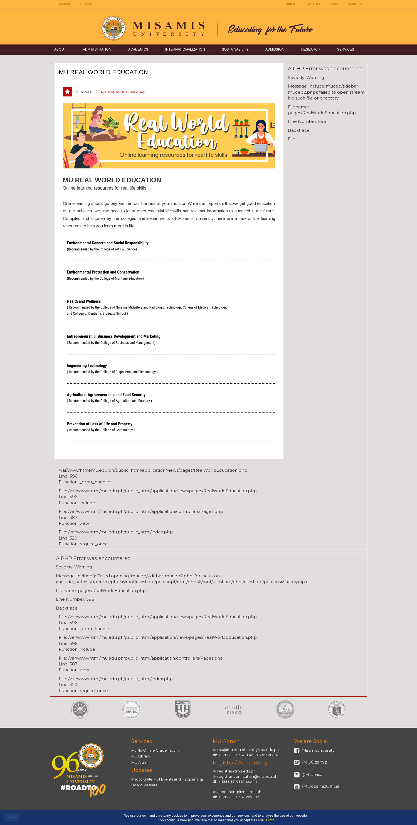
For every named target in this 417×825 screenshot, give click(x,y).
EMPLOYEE (313, 4)
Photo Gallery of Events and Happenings (167, 779)
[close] (11, 817)
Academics (138, 49)
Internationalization (185, 49)
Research (310, 49)
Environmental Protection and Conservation (105, 275)
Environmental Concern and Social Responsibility (108, 245)
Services (345, 49)
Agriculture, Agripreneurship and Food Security (109, 397)
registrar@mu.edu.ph (236, 771)
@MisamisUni (313, 774)
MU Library (140, 756)
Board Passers (144, 785)
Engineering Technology (112, 368)
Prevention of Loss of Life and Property (101, 426)
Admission (274, 49)
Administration (97, 49)
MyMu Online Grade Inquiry (155, 750)
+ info (270, 820)
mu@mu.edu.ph (231, 749)
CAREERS (355, 4)
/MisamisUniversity (317, 750)
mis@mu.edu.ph (264, 749)
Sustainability (235, 49)
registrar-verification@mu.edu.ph (247, 776)
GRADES (86, 4)
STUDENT (290, 4)
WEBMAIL (65, 4)
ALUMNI (335, 4)
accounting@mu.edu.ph (239, 791)
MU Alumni (140, 762)
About (60, 49)
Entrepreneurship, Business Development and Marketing (114, 339)
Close (12, 817)
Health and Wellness (147, 307)
